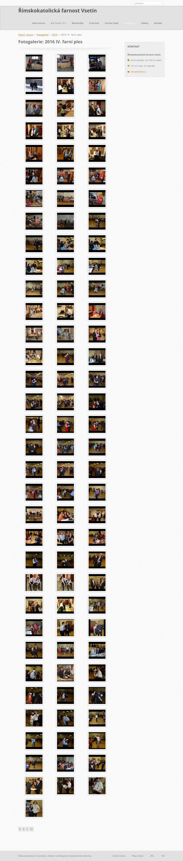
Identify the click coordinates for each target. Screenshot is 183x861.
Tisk (163, 856)
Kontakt (158, 23)
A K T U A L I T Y (58, 23)
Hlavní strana (38, 23)
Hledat (162, 3)
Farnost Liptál (111, 23)
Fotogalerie (129, 23)
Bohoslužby (77, 23)
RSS (152, 856)
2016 (54, 34)
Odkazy (144, 23)
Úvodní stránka (119, 856)
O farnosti (94, 23)
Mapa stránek (137, 856)
